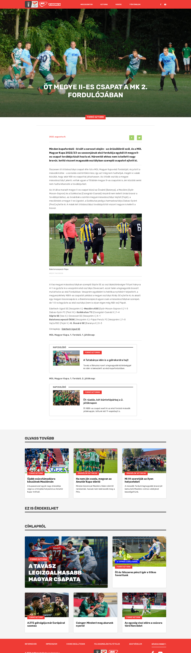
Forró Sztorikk (92, 353)
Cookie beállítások (75, 635)
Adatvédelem (135, 635)
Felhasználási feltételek (107, 635)
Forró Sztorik (95, 117)
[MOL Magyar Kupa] (100, 644)
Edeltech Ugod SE (71, 329)
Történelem (134, 4)
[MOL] (43, 4)
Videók (118, 4)
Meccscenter (87, 4)
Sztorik (104, 4)
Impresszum (51, 635)
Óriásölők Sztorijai (87, 473)
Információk (31, 635)
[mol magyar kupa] (31, 4)
